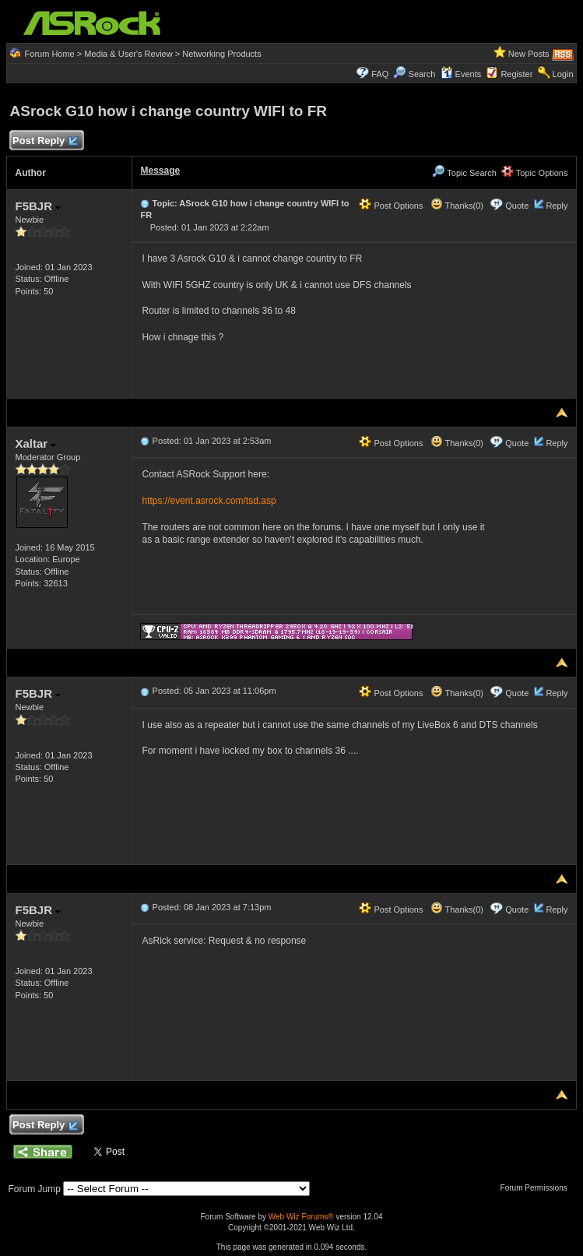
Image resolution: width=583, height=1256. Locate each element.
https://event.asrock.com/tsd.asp (209, 500)
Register (516, 74)
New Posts (529, 53)
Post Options (391, 205)
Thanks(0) (456, 205)
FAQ (379, 74)
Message (160, 170)
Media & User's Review (128, 53)
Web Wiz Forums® (301, 1216)
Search (422, 74)
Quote (517, 205)
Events (461, 74)
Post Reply (44, 141)
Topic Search (464, 173)
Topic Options (534, 173)
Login (563, 74)
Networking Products (222, 53)
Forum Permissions (537, 1188)
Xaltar (35, 443)
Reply (556, 205)
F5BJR (38, 206)
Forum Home (50, 53)
